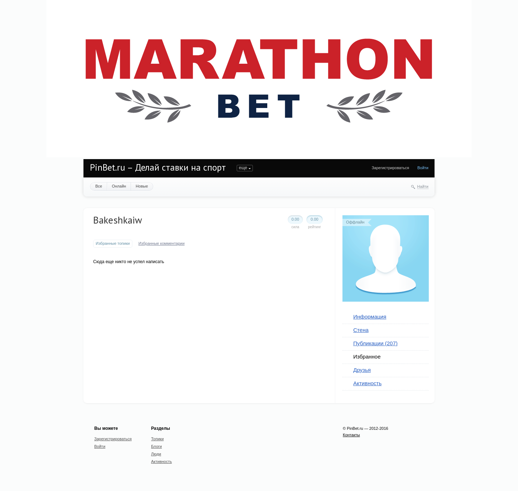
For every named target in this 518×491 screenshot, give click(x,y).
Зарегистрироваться (390, 168)
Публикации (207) (375, 343)
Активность (367, 383)
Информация (369, 317)
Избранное (367, 356)
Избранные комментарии (161, 243)
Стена (361, 330)
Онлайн (119, 186)
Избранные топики (113, 243)
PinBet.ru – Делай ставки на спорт (158, 167)
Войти (422, 168)
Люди (156, 454)
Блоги (156, 446)
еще (243, 167)
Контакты (351, 435)
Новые (142, 186)
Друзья (362, 370)
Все (98, 186)
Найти (422, 186)
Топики (157, 439)
